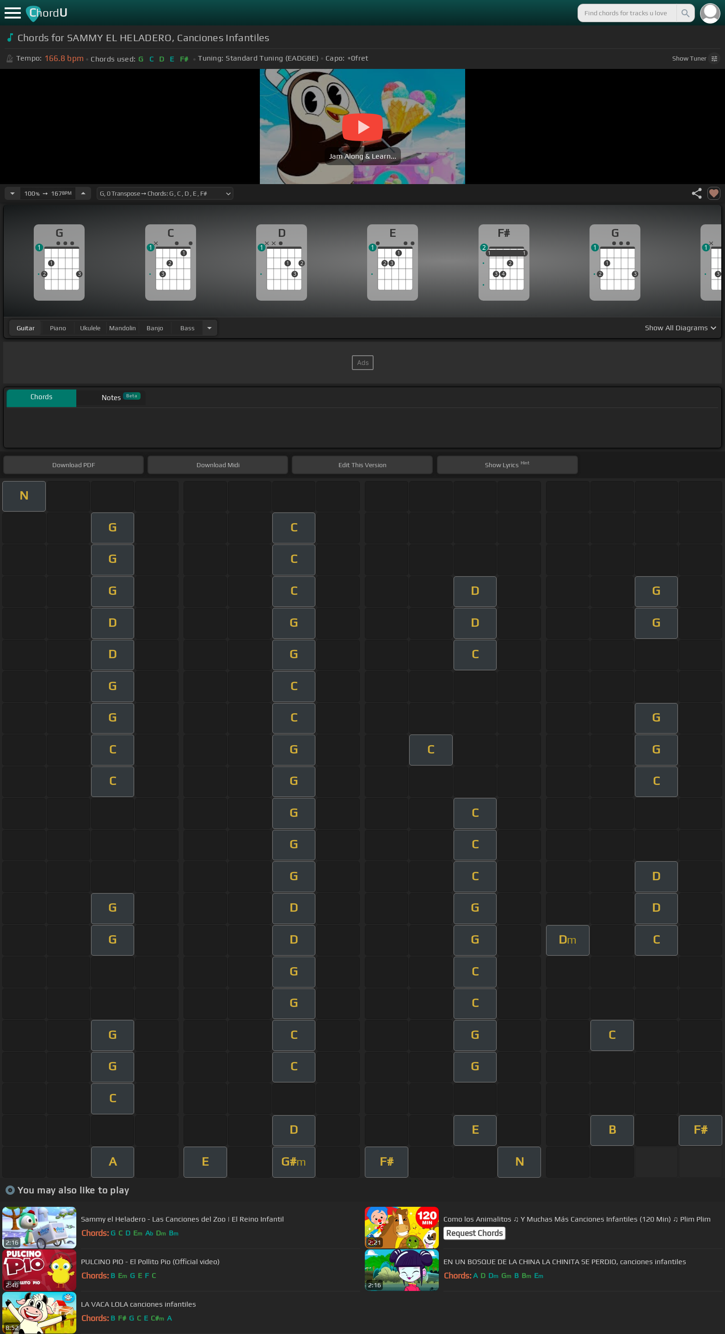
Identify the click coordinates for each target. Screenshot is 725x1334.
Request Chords (474, 1233)
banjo (155, 328)
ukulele (90, 328)
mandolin (122, 328)
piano (58, 328)
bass (187, 328)
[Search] (684, 13)
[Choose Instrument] (209, 328)
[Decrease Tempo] (12, 193)
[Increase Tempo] (83, 193)
